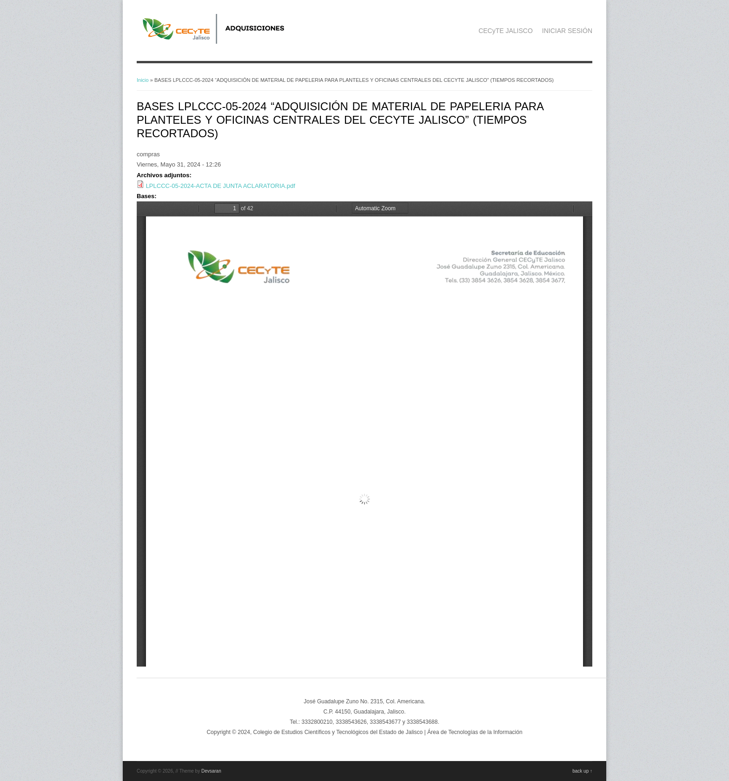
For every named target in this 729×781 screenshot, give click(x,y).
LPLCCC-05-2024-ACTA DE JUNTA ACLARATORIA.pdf (220, 185)
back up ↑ (582, 771)
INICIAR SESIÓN (567, 30)
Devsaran (211, 771)
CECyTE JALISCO (505, 30)
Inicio (143, 80)
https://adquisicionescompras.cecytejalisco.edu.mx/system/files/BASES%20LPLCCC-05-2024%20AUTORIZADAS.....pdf (364, 434)
